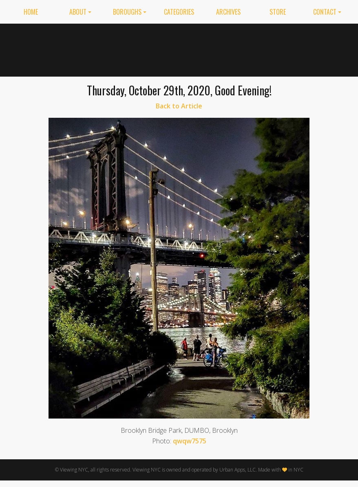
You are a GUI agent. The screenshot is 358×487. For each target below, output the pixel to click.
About (77, 12)
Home (31, 12)
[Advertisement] (252, 48)
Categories (179, 12)
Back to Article (179, 105)
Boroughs (127, 12)
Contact (324, 12)
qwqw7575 (189, 440)
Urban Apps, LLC (237, 469)
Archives (228, 12)
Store (278, 12)
